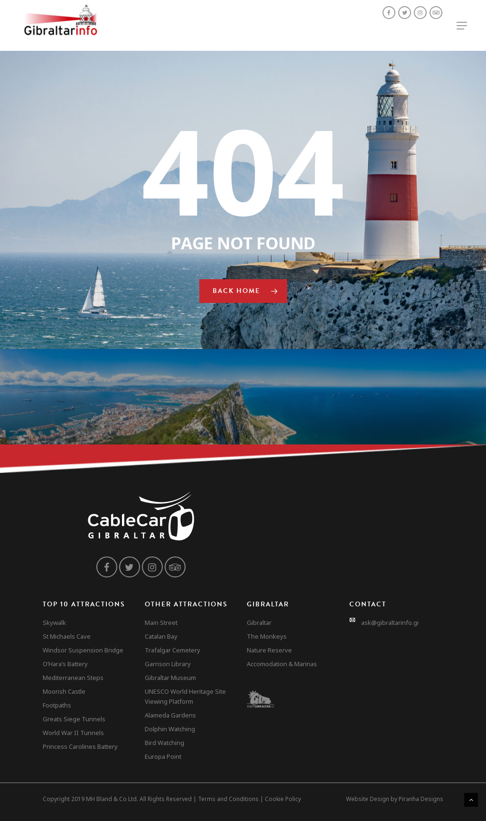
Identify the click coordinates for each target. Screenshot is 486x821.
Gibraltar (259, 622)
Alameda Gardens (170, 715)
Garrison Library (168, 664)
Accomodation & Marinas (282, 664)
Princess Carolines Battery (80, 746)
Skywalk (54, 622)
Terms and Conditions (228, 799)
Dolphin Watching (170, 729)
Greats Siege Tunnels (74, 719)
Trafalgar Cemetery (172, 650)
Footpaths (57, 705)
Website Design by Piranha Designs (394, 799)
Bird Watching (164, 742)
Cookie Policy (283, 799)
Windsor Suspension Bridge (83, 650)
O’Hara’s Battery (65, 664)
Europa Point (163, 756)
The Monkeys (267, 636)
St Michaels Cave (67, 636)
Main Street (161, 622)
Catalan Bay (161, 636)
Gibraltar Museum (170, 677)
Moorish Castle (64, 691)
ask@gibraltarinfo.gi (390, 622)
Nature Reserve (269, 650)
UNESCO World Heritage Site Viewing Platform (185, 696)
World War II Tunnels (73, 732)
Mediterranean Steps (73, 677)
